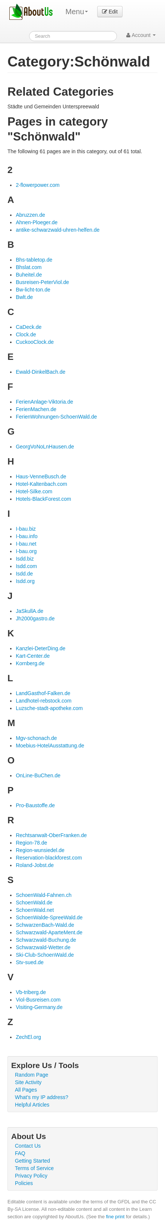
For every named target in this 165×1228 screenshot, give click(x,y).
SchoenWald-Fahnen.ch (44, 895)
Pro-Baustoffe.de (35, 805)
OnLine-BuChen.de (38, 775)
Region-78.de (31, 843)
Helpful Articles (32, 1105)
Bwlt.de (24, 297)
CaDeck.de (28, 327)
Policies (24, 1183)
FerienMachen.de (36, 409)
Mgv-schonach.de (36, 738)
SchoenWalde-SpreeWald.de (49, 917)
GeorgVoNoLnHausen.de (45, 447)
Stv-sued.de (30, 962)
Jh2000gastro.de (35, 618)
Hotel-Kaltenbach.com (41, 484)
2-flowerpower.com (38, 185)
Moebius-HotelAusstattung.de (50, 746)
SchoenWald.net (35, 910)
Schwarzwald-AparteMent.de (49, 932)
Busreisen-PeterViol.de (42, 282)
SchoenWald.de (34, 902)
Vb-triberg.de (31, 992)
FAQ (20, 1153)
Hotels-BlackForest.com (43, 499)
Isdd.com (26, 566)
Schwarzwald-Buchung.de (46, 940)
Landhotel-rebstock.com (43, 701)
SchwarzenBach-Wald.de (45, 925)
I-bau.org (26, 551)
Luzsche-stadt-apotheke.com (49, 708)
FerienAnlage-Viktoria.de (44, 402)
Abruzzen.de (30, 215)
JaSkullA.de (29, 611)
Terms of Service (34, 1168)
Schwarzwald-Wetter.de (43, 947)
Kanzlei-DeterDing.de (40, 648)
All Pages (26, 1090)
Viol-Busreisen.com (38, 1000)
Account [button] (141, 35)
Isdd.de (24, 574)
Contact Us (28, 1146)
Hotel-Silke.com (34, 491)
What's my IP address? (41, 1097)
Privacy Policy (31, 1176)
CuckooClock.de (35, 342)
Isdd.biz (25, 559)
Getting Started (32, 1161)
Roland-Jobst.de (35, 865)
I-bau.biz (26, 529)
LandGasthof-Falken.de (43, 693)
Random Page (31, 1075)
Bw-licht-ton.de (33, 290)
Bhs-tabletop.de (34, 260)
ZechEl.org (28, 1037)
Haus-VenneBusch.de (41, 476)
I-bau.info (26, 536)
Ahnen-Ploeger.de (36, 222)
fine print (115, 1216)
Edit (110, 12)
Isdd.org (25, 581)
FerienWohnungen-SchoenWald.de (56, 417)
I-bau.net (26, 544)
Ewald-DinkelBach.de (40, 372)
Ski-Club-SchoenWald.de (45, 955)
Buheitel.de (29, 275)
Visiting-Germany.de (39, 1007)
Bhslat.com (28, 267)
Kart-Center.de (33, 656)
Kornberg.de (30, 663)
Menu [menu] (77, 11)
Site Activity (28, 1082)
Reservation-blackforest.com (49, 858)
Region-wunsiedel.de (40, 850)
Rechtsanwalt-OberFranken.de (51, 835)
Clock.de (26, 334)
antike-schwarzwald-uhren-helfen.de (57, 230)
